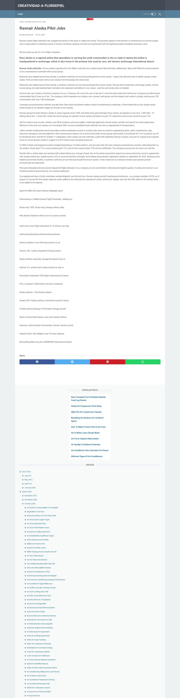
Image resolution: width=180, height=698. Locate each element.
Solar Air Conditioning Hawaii (141, 278)
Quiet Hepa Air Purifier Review (142, 415)
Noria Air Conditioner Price (140, 562)
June (132, 598)
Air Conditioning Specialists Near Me (144, 204)
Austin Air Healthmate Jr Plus (141, 212)
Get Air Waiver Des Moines (140, 200)
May (132, 117)
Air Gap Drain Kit (136, 341)
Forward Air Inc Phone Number (142, 337)
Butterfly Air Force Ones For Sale (143, 262)
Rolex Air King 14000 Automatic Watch (145, 310)
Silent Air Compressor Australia (142, 286)
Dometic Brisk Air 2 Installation (142, 242)
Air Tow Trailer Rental (138, 196)
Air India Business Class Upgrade (143, 266)
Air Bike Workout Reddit (139, 566)
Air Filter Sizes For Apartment (141, 274)
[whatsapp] (102, 403)
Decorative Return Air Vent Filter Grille (144, 156)
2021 (130, 109)
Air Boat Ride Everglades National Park (145, 345)
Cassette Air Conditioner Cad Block (143, 442)
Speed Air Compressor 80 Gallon (142, 514)
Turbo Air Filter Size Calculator (142, 430)
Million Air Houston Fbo (139, 184)
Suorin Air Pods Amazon (139, 578)
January (133, 125)
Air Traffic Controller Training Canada (144, 230)
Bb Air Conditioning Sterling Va (142, 570)
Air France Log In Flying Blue (141, 379)
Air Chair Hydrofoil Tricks (140, 164)
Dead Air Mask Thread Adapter (142, 498)
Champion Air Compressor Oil (141, 407)
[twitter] (55, 403)
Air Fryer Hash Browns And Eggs (143, 533)
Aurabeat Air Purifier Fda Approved (144, 371)
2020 (130, 129)
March (133, 610)
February (134, 614)
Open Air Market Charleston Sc (142, 543)
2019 (130, 622)
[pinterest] (78, 403)
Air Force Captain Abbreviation (138, 73)
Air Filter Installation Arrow (140, 582)
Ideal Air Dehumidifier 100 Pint (142, 349)
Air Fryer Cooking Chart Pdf (141, 234)
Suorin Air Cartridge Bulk (139, 246)
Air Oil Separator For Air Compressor (144, 472)
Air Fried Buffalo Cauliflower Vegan (144, 175)
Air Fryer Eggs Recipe (138, 456)
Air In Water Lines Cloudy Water (139, 67)
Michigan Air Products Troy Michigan (144, 551)
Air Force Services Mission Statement (144, 302)
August (133, 590)
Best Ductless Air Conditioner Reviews (145, 258)
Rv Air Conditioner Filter (139, 468)
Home (22, 10)
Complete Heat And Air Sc (140, 452)
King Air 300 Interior (138, 525)
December (134, 133)
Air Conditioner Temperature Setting (144, 325)
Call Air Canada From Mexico (141, 383)
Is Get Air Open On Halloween (141, 298)
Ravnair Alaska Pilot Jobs (140, 494)
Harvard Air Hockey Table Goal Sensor (145, 464)
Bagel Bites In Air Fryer (139, 152)
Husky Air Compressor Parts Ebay (140, 37)
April (131, 121)
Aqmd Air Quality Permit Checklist (143, 270)
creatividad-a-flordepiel (43, 3)
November (134, 137)
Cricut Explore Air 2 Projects (141, 574)
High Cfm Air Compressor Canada (140, 43)
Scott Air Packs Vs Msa (139, 254)
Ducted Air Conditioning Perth (141, 172)
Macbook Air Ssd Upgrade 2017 (142, 434)
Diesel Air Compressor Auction (142, 333)
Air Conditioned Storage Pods (141, 329)
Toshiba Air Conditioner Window (142, 367)
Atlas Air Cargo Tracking (139, 282)
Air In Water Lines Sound (139, 321)
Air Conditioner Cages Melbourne (143, 226)
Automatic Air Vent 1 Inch (140, 375)
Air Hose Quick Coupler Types (141, 160)
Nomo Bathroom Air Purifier (141, 179)
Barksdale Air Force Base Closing (143, 290)
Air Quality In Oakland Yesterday (139, 78)
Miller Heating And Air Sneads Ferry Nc (145, 192)
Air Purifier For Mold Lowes (140, 502)
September (134, 586)
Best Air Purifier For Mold (140, 547)
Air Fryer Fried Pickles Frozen (141, 168)
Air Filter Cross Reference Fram (142, 238)
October (133, 141)
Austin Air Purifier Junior (139, 188)
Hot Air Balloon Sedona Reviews (142, 411)
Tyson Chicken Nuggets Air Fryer (143, 483)
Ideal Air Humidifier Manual (140, 306)
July (131, 113)
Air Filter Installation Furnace (141, 419)
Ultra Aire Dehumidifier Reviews (142, 208)
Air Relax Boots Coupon (139, 460)
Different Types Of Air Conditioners (140, 93)
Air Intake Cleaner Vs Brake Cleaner (144, 506)
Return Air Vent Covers (139, 438)
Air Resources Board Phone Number (144, 250)
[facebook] (31, 403)
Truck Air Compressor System (141, 294)
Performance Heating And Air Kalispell (145, 216)
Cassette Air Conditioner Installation (144, 529)
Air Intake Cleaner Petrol (139, 510)
